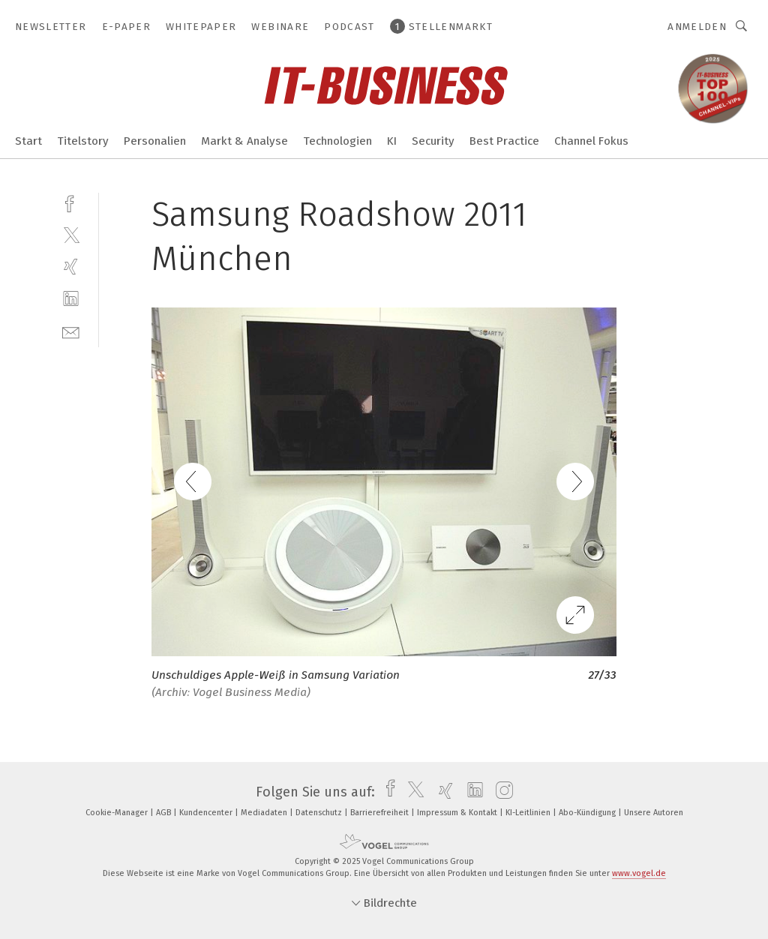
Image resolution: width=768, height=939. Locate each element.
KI (392, 141)
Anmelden (697, 26)
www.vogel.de (639, 873)
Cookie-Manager (118, 813)
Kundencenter (207, 813)
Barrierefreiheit (380, 813)
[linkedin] (71, 299)
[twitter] (71, 234)
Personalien (155, 141)
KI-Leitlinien (529, 813)
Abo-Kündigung (588, 813)
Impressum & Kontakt (458, 813)
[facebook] (71, 202)
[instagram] (500, 792)
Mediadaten (265, 813)
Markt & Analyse (244, 141)
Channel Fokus (591, 141)
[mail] (71, 331)
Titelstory (83, 141)
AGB (164, 813)
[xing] (71, 266)
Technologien (337, 141)
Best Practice (504, 141)
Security (433, 141)
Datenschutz (320, 813)
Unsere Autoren (653, 813)
